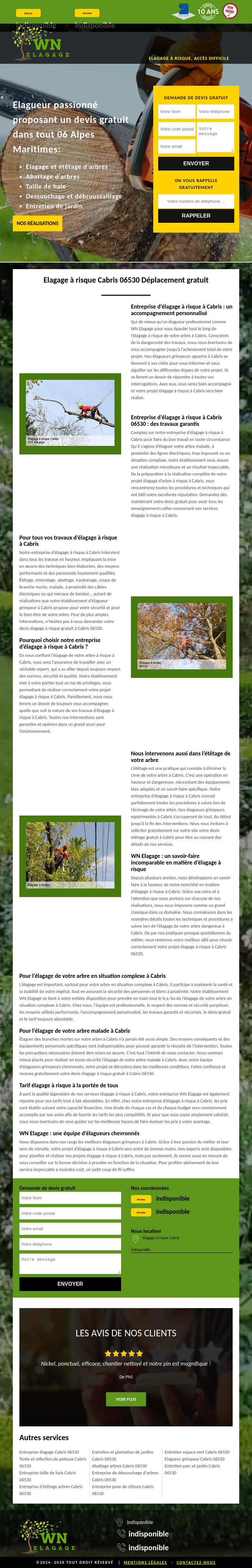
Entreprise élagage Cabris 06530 (49, 1452)
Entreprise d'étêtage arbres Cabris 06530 (50, 1490)
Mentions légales (145, 1562)
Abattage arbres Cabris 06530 (119, 1466)
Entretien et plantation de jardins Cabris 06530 (122, 1455)
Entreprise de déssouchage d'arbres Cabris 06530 (125, 1476)
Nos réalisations (37, 223)
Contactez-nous (196, 1562)
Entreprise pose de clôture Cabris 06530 (123, 1490)
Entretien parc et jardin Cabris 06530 (192, 1469)
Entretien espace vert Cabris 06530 (197, 1452)
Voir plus (126, 1399)
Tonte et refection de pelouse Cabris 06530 (52, 1462)
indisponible (173, 1198)
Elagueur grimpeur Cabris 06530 (194, 1459)
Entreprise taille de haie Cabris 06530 (47, 1476)
